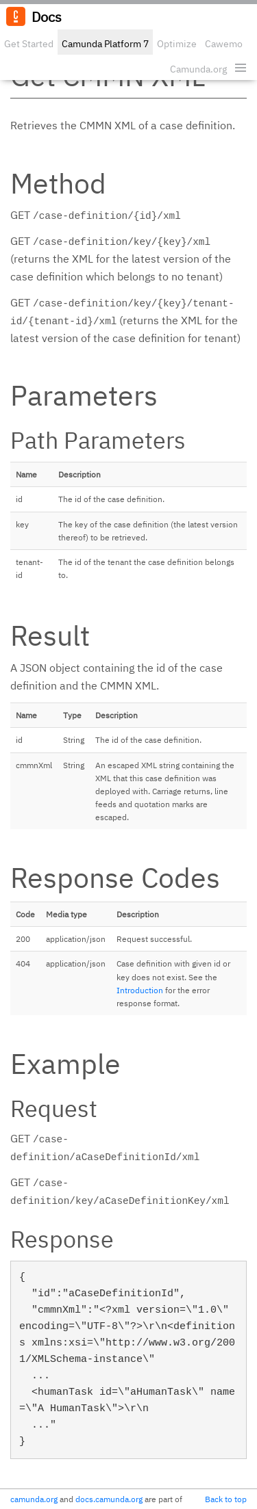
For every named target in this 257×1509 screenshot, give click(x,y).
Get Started (28, 44)
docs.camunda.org (109, 1499)
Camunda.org (198, 69)
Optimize (177, 44)
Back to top (226, 1499)
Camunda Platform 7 (105, 44)
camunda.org (34, 1499)
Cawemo (224, 44)
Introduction (140, 990)
